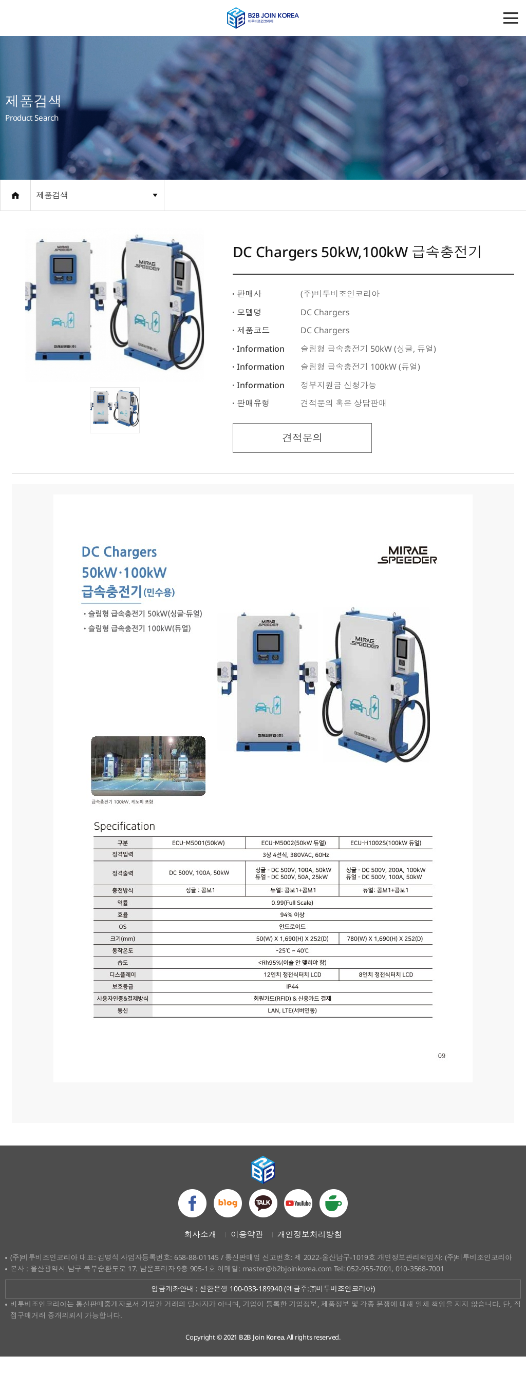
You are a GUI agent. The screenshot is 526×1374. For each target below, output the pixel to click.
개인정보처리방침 (309, 1251)
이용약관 (247, 1251)
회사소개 (200, 1251)
